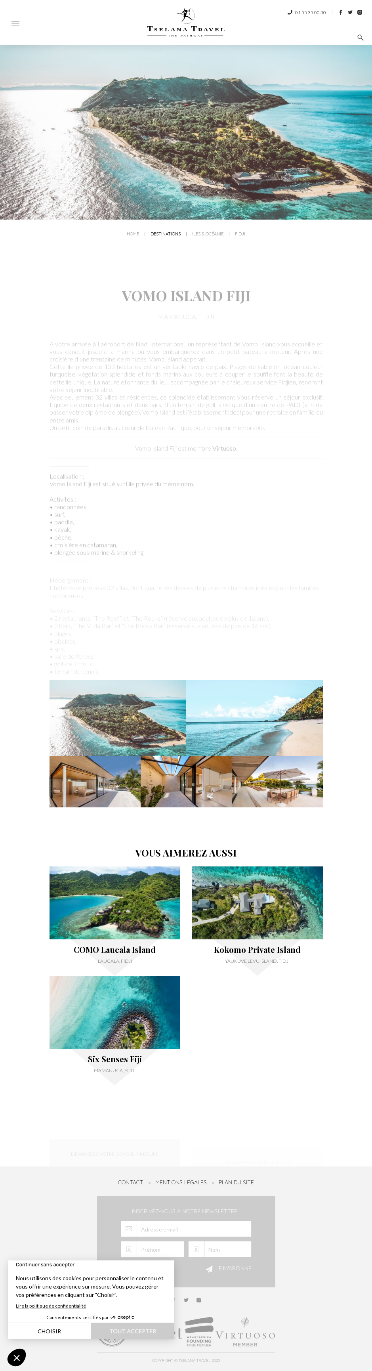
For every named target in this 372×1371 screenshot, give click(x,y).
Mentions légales (181, 1182)
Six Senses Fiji (115, 1059)
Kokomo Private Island (257, 949)
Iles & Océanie (207, 235)
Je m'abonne (227, 1269)
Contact (130, 1182)
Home (133, 235)
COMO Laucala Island (115, 949)
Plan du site (236, 1182)
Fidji (240, 235)
